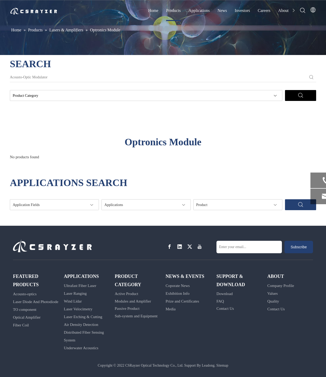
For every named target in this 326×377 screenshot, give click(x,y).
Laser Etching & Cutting (83, 317)
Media (170, 309)
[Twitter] (190, 247)
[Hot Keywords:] (311, 77)
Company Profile (280, 286)
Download (224, 294)
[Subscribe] (298, 247)
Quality (273, 301)
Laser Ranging (75, 293)
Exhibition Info (177, 293)
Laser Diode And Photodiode (35, 302)
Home (153, 10)
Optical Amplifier (26, 317)
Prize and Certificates (182, 301)
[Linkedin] (180, 247)
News (222, 10)
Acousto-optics (25, 294)
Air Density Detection (81, 325)
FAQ (220, 301)
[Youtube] (199, 247)
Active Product (126, 294)
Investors (242, 10)
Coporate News (178, 286)
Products (173, 10)
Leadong (208, 365)
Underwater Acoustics (81, 348)
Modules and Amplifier (133, 301)
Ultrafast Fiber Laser (80, 286)
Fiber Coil (21, 325)
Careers (264, 10)
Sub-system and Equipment (136, 316)
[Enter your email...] (249, 247)
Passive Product (127, 308)
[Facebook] (169, 247)
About (283, 10)
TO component (24, 309)
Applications (199, 10)
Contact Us (225, 308)
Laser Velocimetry (78, 309)
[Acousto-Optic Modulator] (158, 77)
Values (272, 293)
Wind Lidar (73, 301)
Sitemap (222, 365)
